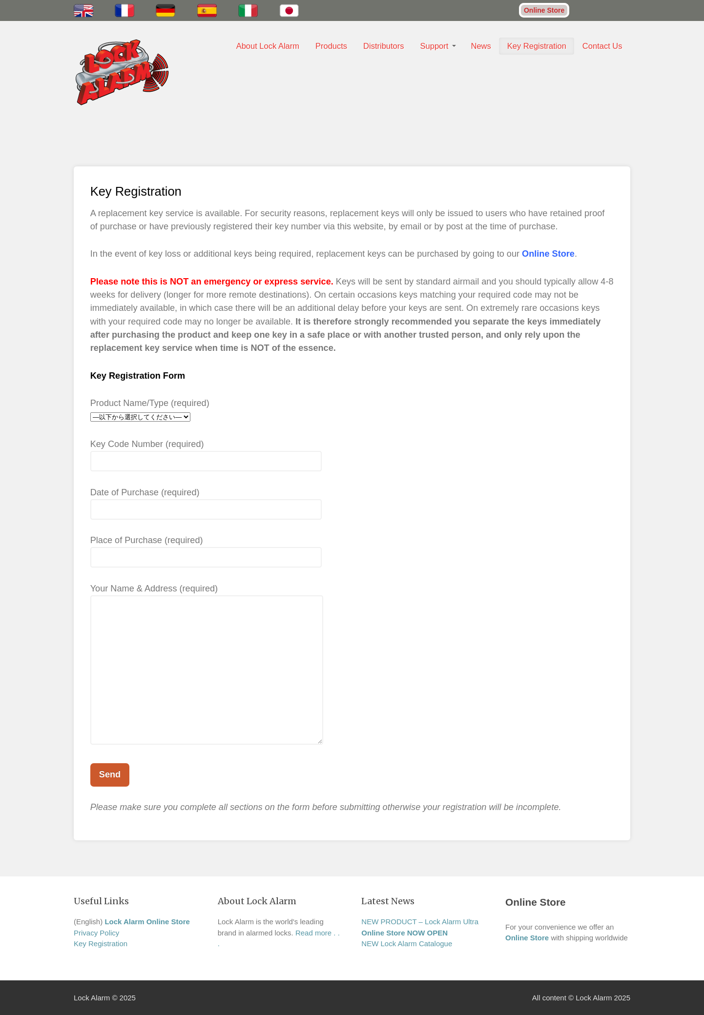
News (481, 45)
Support (434, 45)
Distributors (383, 45)
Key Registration (536, 45)
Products (331, 45)
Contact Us (602, 45)
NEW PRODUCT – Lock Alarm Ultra (419, 921)
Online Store (544, 10)
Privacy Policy (96, 933)
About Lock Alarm (267, 45)
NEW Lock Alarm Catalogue (406, 943)
